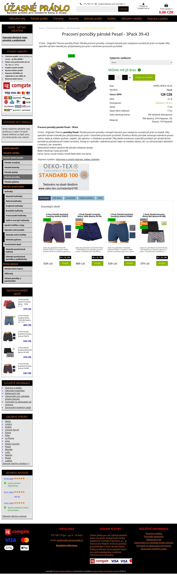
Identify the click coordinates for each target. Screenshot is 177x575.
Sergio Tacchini (12, 443)
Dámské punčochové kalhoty (15, 250)
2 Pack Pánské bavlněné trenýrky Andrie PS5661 (122, 215)
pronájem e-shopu (112, 571)
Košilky (112, 18)
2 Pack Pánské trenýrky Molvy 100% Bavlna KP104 (89, 215)
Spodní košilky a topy (14, 225)
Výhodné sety (17, 18)
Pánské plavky (11, 172)
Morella (8, 449)
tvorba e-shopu (97, 571)
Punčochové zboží (13, 244)
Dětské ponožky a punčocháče (13, 279)
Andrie (8, 427)
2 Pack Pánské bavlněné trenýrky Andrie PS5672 (57, 215)
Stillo (7, 435)
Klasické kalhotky (14, 196)
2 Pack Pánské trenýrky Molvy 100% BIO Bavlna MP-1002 (24, 319)
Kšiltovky (9, 273)
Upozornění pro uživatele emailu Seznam (17, 397)
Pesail (169, 89)
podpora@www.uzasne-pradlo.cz (110, 4)
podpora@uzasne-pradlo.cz (70, 540)
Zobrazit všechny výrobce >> (16, 463)
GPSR (100, 198)
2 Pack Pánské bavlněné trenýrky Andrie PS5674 (24, 334)
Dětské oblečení (10, 264)
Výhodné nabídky (131, 18)
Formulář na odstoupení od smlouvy (153, 545)
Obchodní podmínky (15, 390)
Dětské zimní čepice (14, 268)
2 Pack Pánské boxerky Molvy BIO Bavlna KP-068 (154, 215)
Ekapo (8, 458)
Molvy (8, 421)
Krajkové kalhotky (14, 206)
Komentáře (70, 198)
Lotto (7, 452)
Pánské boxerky (12, 167)
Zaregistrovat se (143, 8)
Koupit (65, 263)
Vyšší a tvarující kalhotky (17, 220)
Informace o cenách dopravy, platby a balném (77, 159)
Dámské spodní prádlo (13, 186)
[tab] (44, 198)
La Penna (9, 438)
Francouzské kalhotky (16, 215)
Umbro (8, 424)
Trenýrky (58, 18)
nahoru (173, 571)
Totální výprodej (10, 148)
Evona (8, 432)
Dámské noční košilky (16, 234)
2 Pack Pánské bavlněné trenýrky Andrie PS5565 (24, 366)
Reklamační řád (12, 393)
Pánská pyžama (12, 182)
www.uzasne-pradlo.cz (63, 571)
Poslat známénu (86, 198)
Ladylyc (8, 460)
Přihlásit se (143, 6)
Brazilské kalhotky (14, 210)
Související (44, 198)
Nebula (8, 455)
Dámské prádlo (93, 18)
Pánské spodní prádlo (13, 157)
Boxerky (74, 18)
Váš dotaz (57, 198)
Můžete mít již (124, 70)
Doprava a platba (157, 18)
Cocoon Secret (12, 429)
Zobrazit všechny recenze (15, 516)
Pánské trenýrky (12, 162)
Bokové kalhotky (14, 201)
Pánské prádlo (39, 18)
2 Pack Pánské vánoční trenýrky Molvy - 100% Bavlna (24, 302)
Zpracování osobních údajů (18, 407)
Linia (7, 441)
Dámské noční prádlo (14, 230)
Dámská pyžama (13, 239)
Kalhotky (9, 191)
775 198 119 (86, 4)
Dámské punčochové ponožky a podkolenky (16, 257)
